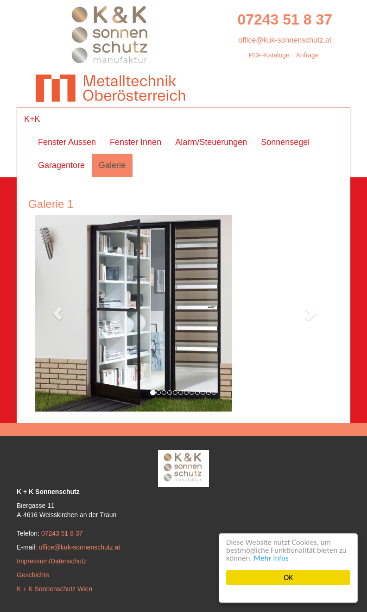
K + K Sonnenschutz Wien (54, 589)
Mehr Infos (271, 558)
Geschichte (33, 575)
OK (288, 577)
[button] (57, 313)
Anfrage (307, 55)
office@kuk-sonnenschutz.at (284, 40)
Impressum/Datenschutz (52, 561)
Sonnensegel (285, 142)
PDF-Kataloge (269, 55)
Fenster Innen (135, 142)
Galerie (112, 165)
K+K (32, 119)
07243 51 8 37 (284, 19)
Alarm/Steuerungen (211, 142)
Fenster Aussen (67, 142)
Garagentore (61, 165)
